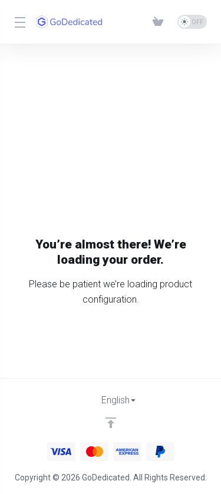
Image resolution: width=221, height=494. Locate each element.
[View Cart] (160, 21)
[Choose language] (110, 400)
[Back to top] (111, 423)
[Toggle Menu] (18, 22)
